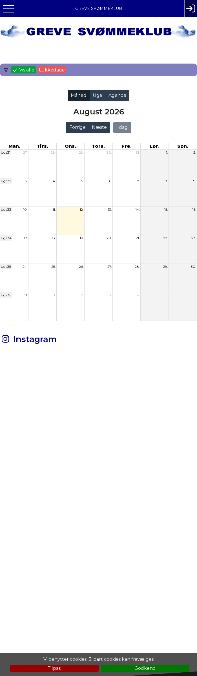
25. (53, 266)
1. (167, 152)
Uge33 (6, 209)
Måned (79, 95)
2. (194, 152)
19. (82, 238)
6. (110, 181)
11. (54, 209)
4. (54, 181)
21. (138, 238)
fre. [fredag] (126, 146)
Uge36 (6, 295)
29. (81, 152)
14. (138, 209)
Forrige (77, 127)
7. (138, 181)
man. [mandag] (14, 146)
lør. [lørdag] (155, 146)
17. (26, 238)
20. (109, 238)
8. (166, 181)
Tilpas (54, 668)
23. (193, 238)
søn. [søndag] (182, 146)
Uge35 (6, 266)
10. (25, 209)
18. (54, 238)
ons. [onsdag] (70, 146)
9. (194, 181)
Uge (97, 95)
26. (81, 266)
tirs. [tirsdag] (42, 146)
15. (166, 209)
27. (25, 152)
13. (110, 209)
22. (165, 238)
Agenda (117, 95)
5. (82, 181)
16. (194, 209)
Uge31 (5, 152)
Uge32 (6, 181)
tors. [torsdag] (98, 146)
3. (26, 181)
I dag (122, 127)
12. (82, 209)
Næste (99, 127)
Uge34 (6, 238)
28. (53, 152)
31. (138, 152)
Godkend (145, 668)
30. (109, 152)
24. (25, 266)
